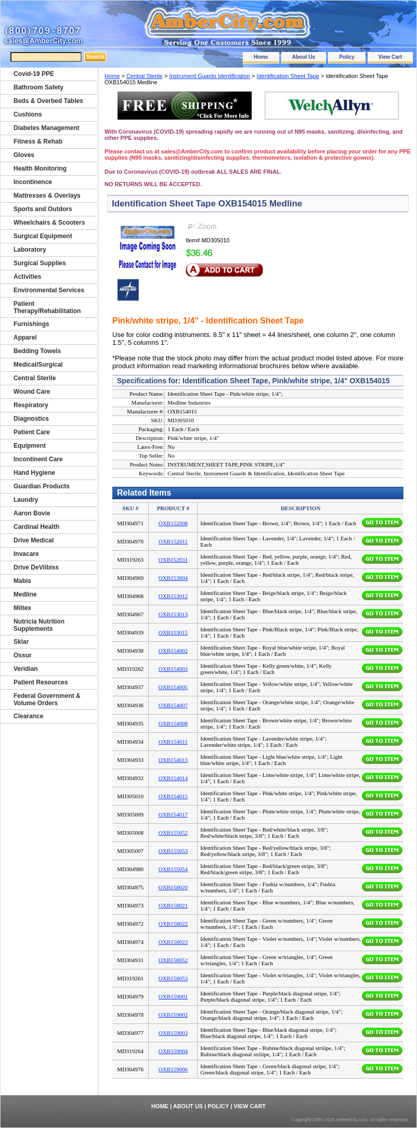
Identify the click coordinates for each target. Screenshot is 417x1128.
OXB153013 (173, 614)
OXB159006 (173, 1069)
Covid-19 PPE (34, 73)
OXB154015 (173, 796)
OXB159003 (173, 1033)
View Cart (390, 57)
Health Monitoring (40, 168)
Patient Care (32, 432)
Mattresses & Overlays (47, 195)
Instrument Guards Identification (209, 76)
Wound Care (32, 391)
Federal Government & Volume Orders (47, 699)
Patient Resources (41, 682)
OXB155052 (173, 832)
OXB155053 (173, 851)
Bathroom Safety (38, 87)
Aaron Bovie (32, 513)
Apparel (25, 337)
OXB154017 (173, 814)
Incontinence (33, 182)
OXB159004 (173, 1051)
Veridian (26, 668)
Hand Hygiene (34, 472)
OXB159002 (173, 1015)
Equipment (30, 445)
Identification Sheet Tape (288, 76)
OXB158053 (173, 978)
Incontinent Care (38, 459)
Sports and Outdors (43, 209)
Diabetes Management (47, 128)
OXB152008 (173, 523)
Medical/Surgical (38, 364)
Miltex (22, 608)
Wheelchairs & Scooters (49, 222)
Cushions (28, 114)
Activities (27, 276)
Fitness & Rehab (38, 141)
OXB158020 (173, 887)
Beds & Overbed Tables (48, 101)
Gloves (24, 155)
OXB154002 (173, 650)
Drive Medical (34, 540)
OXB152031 (173, 559)
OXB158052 (173, 960)
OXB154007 (173, 705)
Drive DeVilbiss (36, 567)
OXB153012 (173, 596)
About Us (303, 57)
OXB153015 (173, 632)
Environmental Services (49, 290)
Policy (346, 57)
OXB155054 (173, 869)
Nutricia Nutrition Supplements (39, 625)
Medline (25, 594)
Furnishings (31, 324)
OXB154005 (173, 687)
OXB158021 (173, 905)
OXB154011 (173, 741)
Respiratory (31, 405)
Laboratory (30, 249)
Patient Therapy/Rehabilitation (47, 307)
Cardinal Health (36, 526)
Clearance (28, 716)
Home (261, 57)
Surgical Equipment (43, 236)
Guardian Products (42, 486)
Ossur (23, 655)
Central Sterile (144, 76)
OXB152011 (173, 541)
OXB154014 (173, 778)
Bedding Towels (37, 351)
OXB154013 (173, 760)
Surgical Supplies (40, 263)
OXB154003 (173, 669)
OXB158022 (173, 923)
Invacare (26, 553)
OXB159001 (173, 996)
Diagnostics (31, 418)
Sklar (21, 641)
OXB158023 (173, 942)
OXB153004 (173, 578)
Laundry (26, 499)
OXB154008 (173, 723)
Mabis (22, 581)
